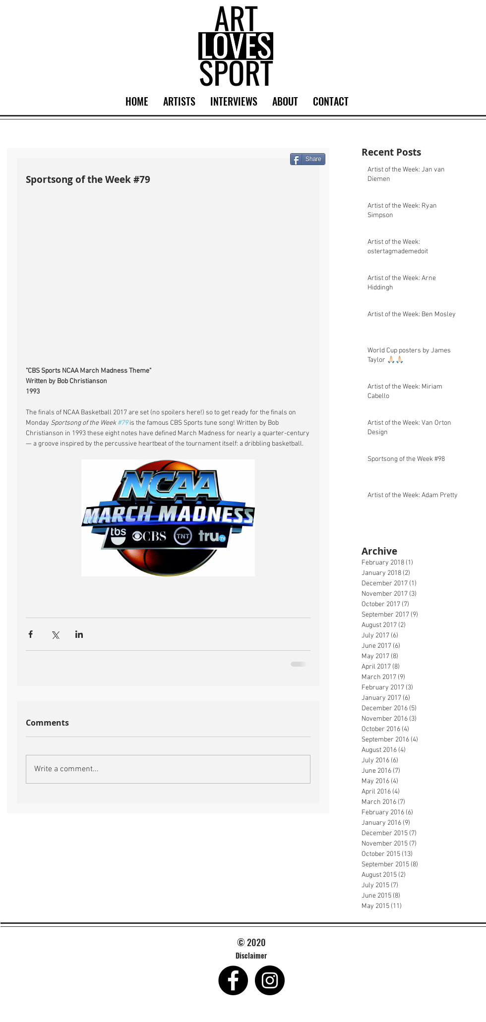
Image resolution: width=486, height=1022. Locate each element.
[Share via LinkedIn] (79, 634)
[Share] (307, 159)
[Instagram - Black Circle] (270, 980)
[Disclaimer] (251, 955)
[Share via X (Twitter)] (55, 634)
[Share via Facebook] (30, 634)
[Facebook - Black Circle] (233, 980)
